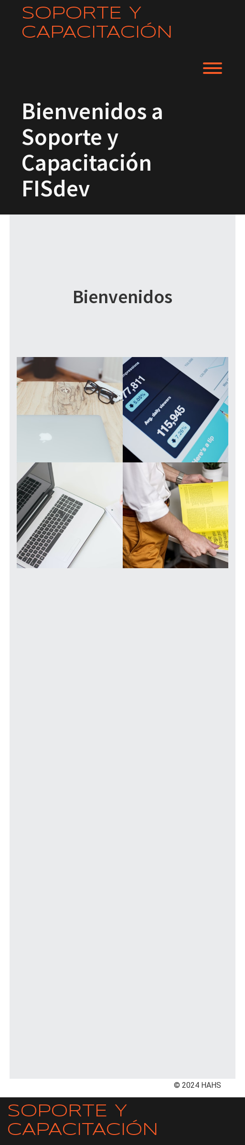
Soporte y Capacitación (96, 23)
